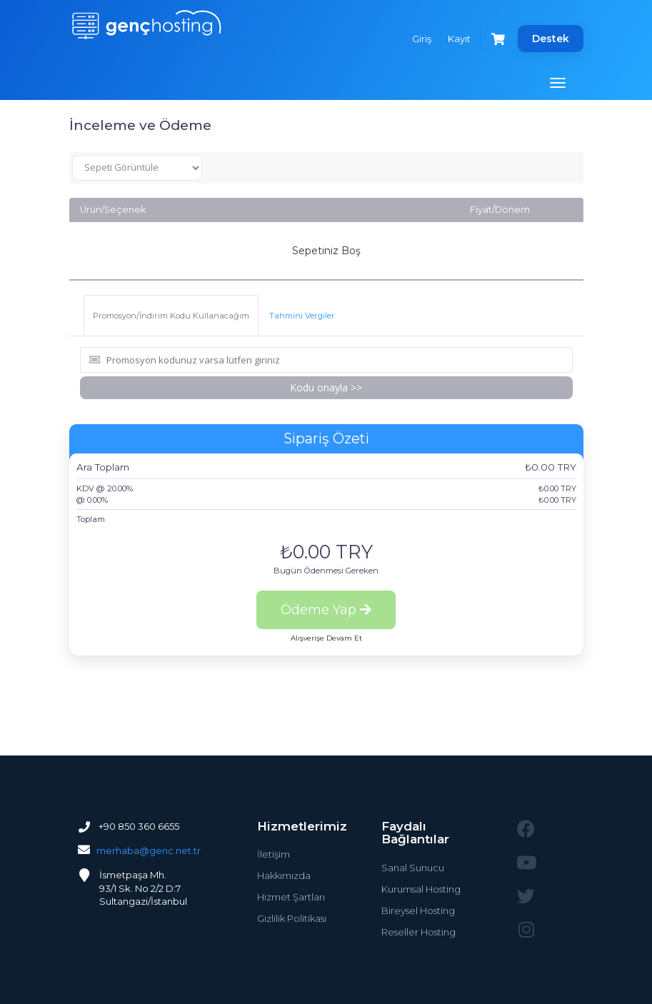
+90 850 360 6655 (137, 826)
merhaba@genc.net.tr (148, 850)
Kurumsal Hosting (421, 889)
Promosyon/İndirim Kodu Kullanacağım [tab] (171, 316)
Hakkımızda (284, 875)
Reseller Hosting (418, 932)
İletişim (273, 854)
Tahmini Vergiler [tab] (302, 316)
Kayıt (459, 38)
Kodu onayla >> (326, 387)
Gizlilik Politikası (291, 918)
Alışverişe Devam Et (326, 638)
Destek (550, 38)
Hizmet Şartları (291, 897)
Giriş (421, 38)
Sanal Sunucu (412, 867)
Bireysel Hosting (418, 910)
